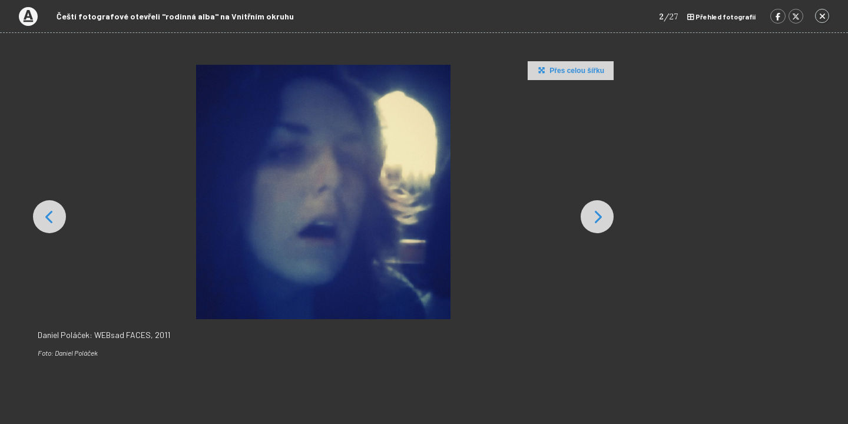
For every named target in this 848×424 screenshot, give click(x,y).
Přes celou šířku (569, 70)
